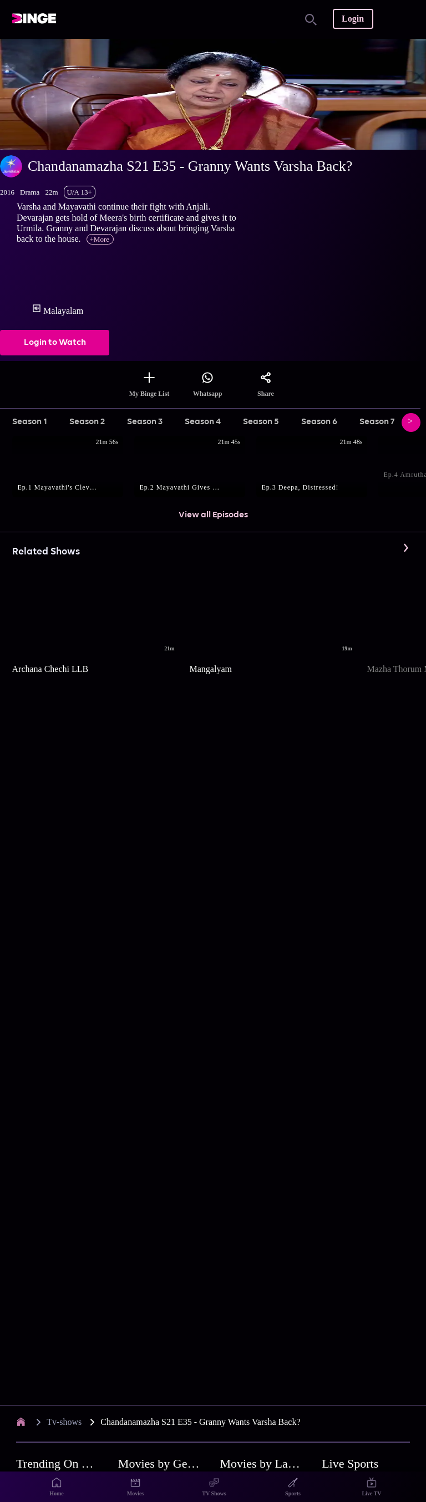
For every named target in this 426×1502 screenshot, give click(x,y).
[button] (73, 467)
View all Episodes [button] (213, 515)
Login (353, 18)
